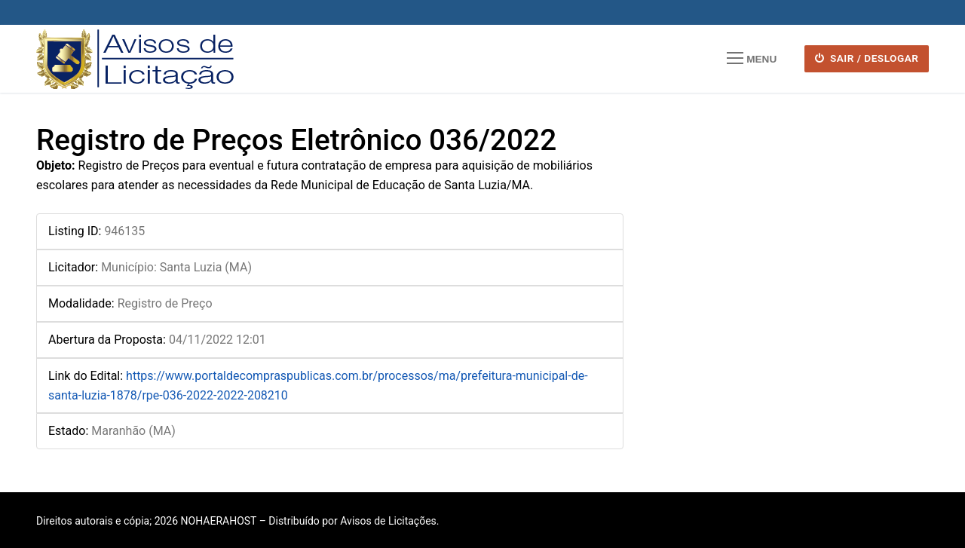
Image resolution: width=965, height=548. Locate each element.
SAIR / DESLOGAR (867, 58)
